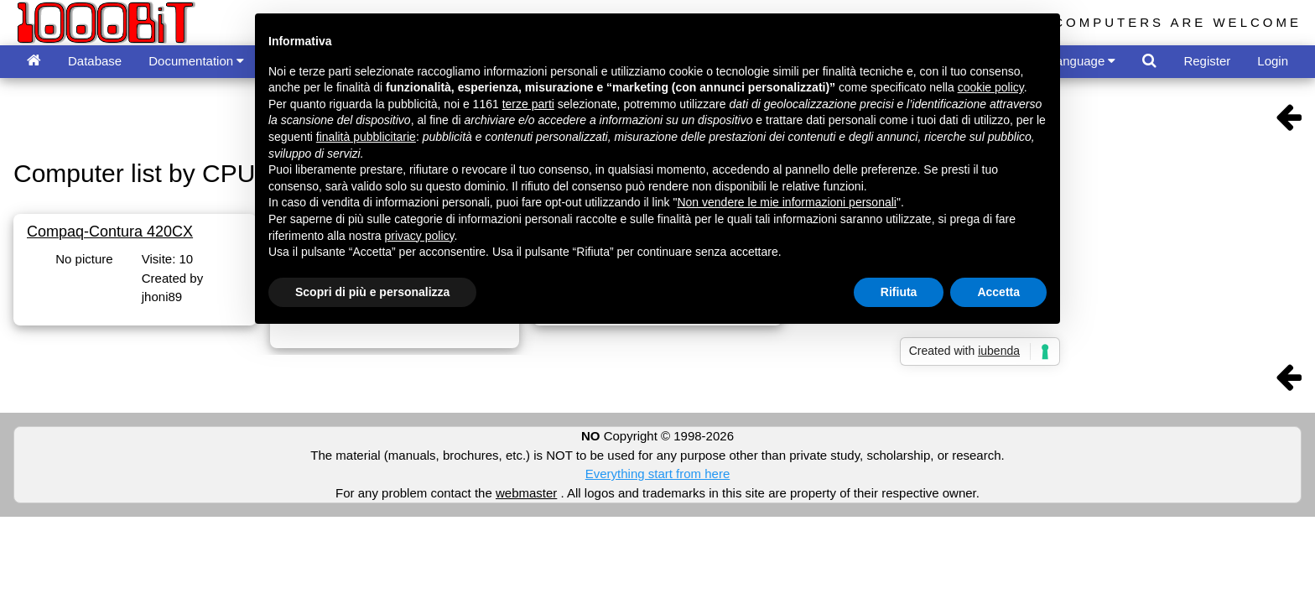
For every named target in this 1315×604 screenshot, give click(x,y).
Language (1082, 61)
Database (95, 61)
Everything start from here (657, 473)
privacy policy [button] (420, 235)
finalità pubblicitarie (366, 136)
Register (1206, 61)
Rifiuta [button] (899, 292)
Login (1272, 61)
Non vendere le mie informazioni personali (786, 202)
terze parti (528, 104)
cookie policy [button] (991, 87)
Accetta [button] (998, 292)
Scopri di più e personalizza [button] (372, 292)
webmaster (526, 493)
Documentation (196, 61)
